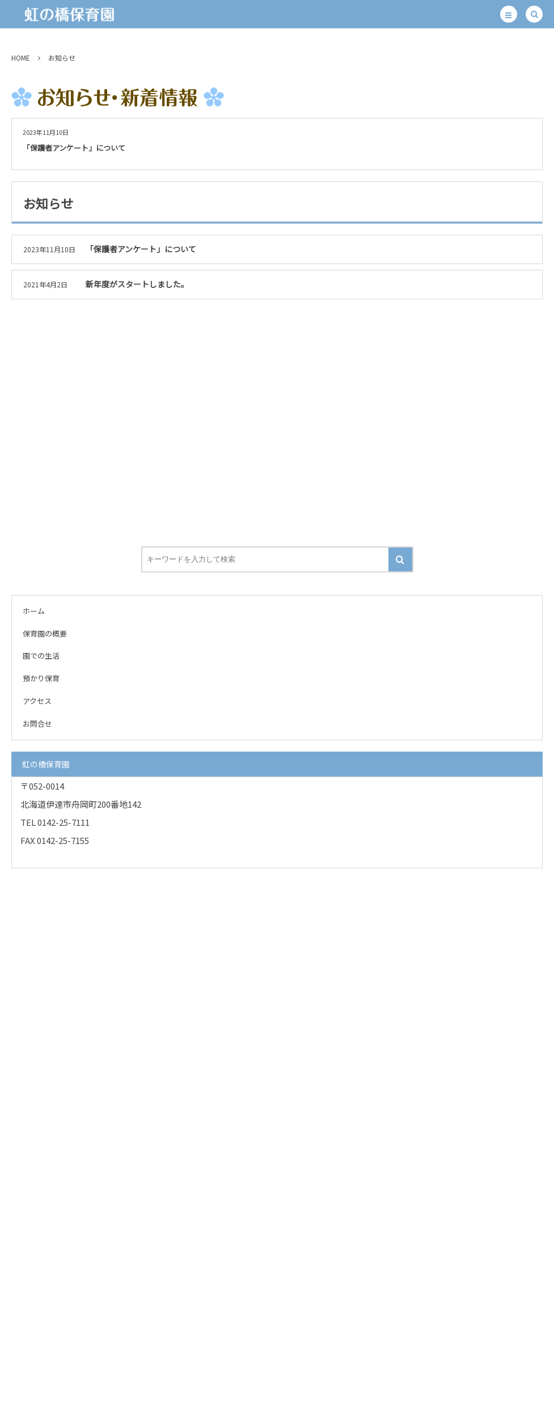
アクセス (37, 700)
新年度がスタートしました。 (137, 284)
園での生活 (41, 655)
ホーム (34, 610)
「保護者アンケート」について (74, 147)
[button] (508, 14)
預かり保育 (41, 678)
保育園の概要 (45, 633)
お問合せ (37, 723)
